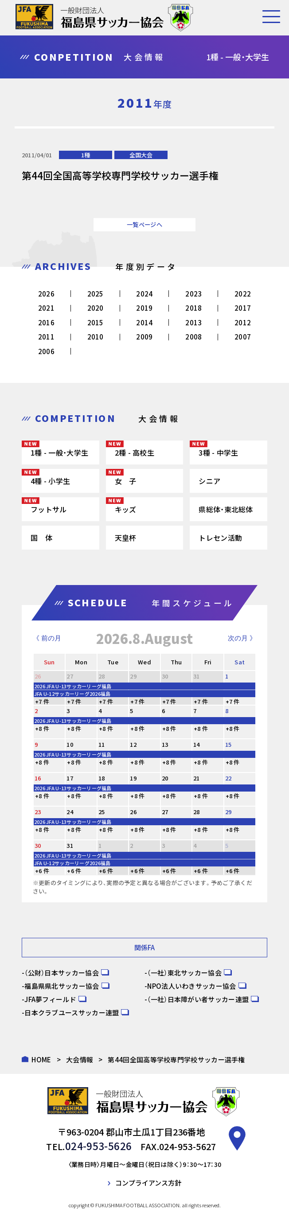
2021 (46, 307)
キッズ (126, 509)
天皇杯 (126, 537)
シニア (209, 481)
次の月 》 (242, 638)
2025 (95, 293)
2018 (193, 307)
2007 (242, 336)
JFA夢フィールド (50, 999)
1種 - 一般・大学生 (59, 452)
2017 (242, 307)
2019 (144, 307)
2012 (242, 322)
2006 (46, 351)
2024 (144, 293)
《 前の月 (47, 638)
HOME (41, 1059)
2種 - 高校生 (134, 452)
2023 (193, 293)
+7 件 (42, 701)
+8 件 (42, 728)
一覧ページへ (144, 224)
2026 (46, 293)
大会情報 (79, 1059)
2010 (95, 336)
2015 (95, 322)
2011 (46, 336)
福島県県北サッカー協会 (61, 986)
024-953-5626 (98, 1145)
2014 (144, 322)
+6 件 (42, 870)
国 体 (41, 537)
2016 (46, 322)
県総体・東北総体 (226, 509)
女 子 (126, 481)
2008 (193, 336)
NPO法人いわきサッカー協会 (191, 986)
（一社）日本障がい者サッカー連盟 (198, 999)
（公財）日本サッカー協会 (61, 972)
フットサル (49, 509)
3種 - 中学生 (218, 452)
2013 (193, 322)
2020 (95, 307)
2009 (144, 336)
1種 (85, 155)
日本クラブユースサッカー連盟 (71, 1012)
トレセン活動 (220, 537)
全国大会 (140, 155)
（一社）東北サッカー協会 (184, 972)
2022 (242, 293)
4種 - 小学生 (50, 481)
